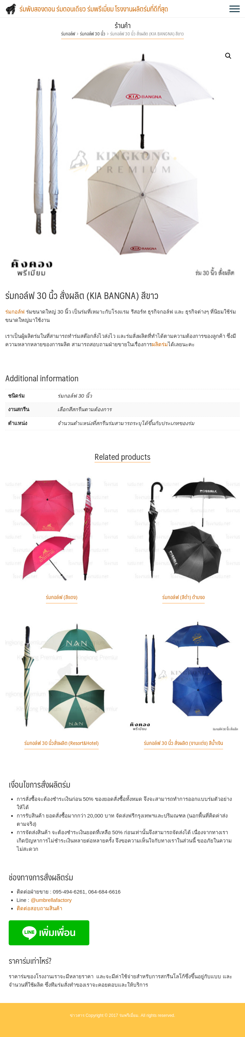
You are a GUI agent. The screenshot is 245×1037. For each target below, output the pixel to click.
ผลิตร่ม (160, 344)
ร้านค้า (123, 25)
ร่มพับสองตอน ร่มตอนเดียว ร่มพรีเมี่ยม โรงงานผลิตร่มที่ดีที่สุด (93, 9)
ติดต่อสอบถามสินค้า (39, 908)
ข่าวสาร (77, 1015)
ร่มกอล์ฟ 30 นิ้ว (92, 34)
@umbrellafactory (51, 900)
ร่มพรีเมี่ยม (128, 1015)
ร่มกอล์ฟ (68, 34)
